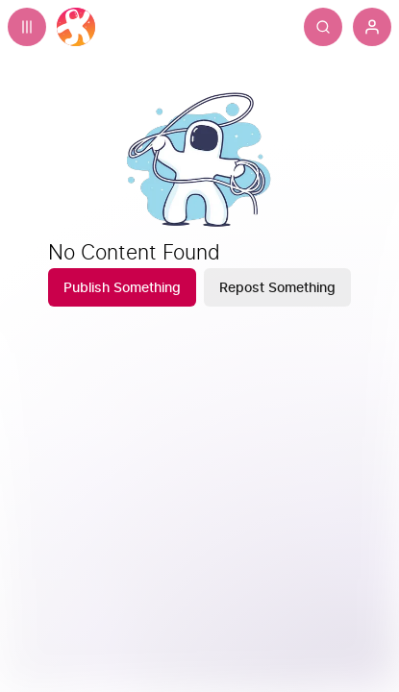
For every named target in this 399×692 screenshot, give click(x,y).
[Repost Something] (277, 287)
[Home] (76, 27)
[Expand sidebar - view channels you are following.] (27, 27)
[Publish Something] (122, 287)
